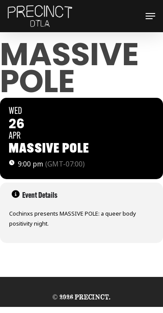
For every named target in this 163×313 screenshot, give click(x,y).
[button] (150, 16)
